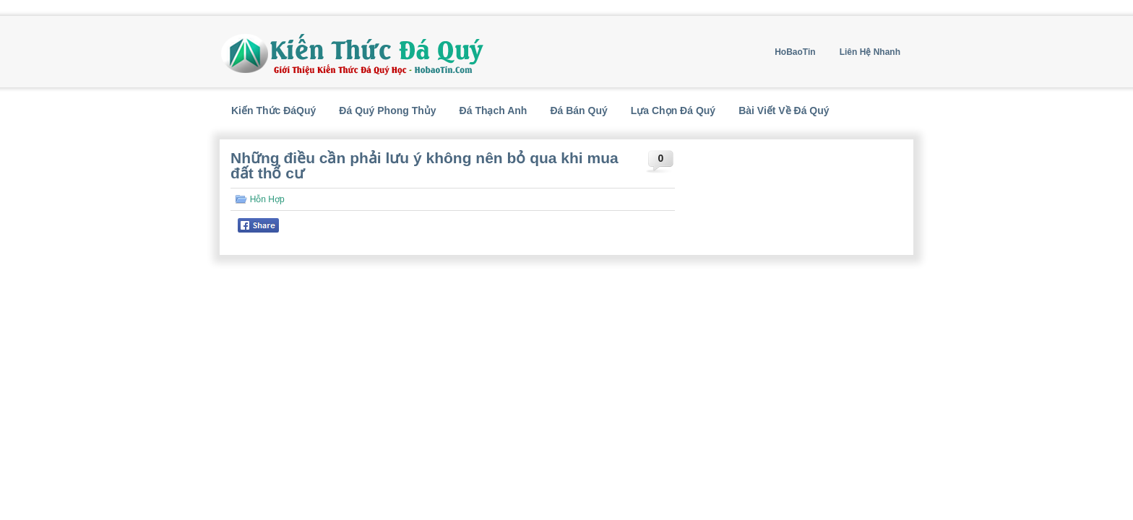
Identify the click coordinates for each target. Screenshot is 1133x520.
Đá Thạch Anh (493, 110)
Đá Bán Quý (578, 110)
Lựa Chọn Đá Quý (673, 110)
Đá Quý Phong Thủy (387, 110)
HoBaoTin (795, 52)
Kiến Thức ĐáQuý (273, 110)
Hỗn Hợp (267, 199)
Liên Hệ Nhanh (870, 52)
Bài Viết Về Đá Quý (783, 110)
